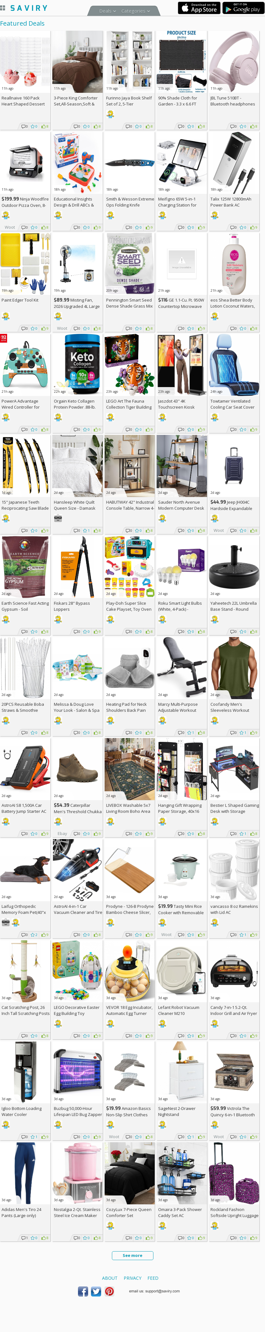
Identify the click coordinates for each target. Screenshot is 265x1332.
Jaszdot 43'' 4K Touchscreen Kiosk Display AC (176, 407)
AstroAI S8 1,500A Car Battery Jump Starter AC (24, 808)
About (110, 1278)
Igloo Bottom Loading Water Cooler (22, 1111)
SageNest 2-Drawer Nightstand (177, 1111)
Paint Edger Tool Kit (20, 300)
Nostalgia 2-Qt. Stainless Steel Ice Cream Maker (77, 1212)
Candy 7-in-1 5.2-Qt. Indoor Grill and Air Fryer (233, 1010)
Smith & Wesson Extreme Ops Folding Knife (130, 202)
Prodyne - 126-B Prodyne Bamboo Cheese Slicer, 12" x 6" (130, 912)
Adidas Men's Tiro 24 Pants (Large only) (21, 1212)
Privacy (132, 1278)
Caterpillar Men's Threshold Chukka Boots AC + (78, 811)
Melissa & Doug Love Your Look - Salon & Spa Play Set (77, 710)
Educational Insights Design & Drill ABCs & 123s (74, 205)
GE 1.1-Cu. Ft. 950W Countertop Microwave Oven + (181, 306)
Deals (105, 11)
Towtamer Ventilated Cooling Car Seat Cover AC (232, 407)
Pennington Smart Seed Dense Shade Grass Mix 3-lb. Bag (129, 306)
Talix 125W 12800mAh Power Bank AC (230, 202)
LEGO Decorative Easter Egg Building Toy (77, 1010)
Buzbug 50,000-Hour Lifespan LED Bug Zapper (78, 1111)
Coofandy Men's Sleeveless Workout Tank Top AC (229, 710)
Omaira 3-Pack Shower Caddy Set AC (180, 1212)
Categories (133, 11)
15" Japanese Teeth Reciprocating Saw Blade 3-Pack (25, 508)
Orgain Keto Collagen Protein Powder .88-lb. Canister (75, 407)
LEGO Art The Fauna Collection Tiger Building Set (129, 407)
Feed (152, 1278)
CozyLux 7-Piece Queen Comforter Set (129, 1212)
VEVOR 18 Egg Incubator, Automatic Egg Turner (129, 1010)
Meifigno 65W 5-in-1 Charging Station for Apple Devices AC (177, 205)
